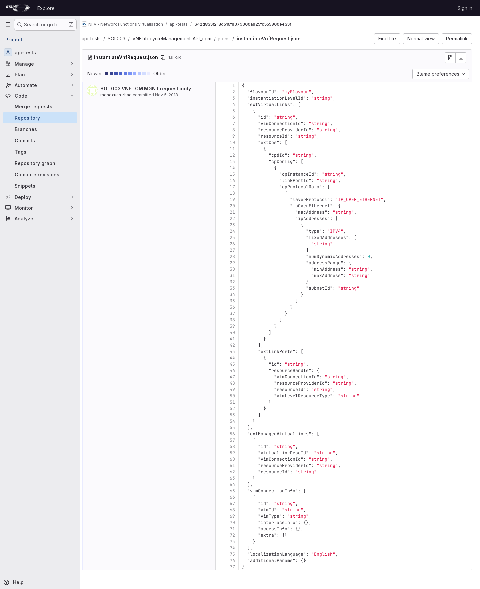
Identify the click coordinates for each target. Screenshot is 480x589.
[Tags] (40, 151)
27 (238, 250)
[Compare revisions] (40, 174)
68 (238, 510)
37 (238, 313)
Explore (46, 8)
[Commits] (40, 140)
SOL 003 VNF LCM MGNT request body (152, 88)
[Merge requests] (40, 106)
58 (238, 446)
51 (238, 402)
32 (238, 282)
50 (238, 396)
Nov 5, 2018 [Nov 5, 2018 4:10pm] (172, 94)
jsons (230, 38)
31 (238, 275)
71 (238, 529)
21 (238, 212)
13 (238, 161)
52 (238, 408)
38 (238, 320)
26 (238, 244)
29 (238, 263)
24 (238, 231)
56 (238, 434)
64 (238, 484)
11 (238, 149)
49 (238, 389)
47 (238, 377)
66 (238, 497)
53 (238, 415)
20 (238, 206)
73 (238, 541)
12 (238, 155)
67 (238, 503)
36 (238, 307)
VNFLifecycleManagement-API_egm (178, 38)
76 (238, 560)
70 (238, 522)
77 (238, 567)
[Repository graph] (40, 163)
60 (238, 459)
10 (238, 142)
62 (238, 472)
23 (238, 225)
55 (238, 427)
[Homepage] (18, 8)
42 (238, 345)
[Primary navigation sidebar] (8, 24)
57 (238, 440)
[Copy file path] (169, 58)
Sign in (465, 8)
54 (238, 421)
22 (238, 218)
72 (238, 535)
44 (238, 358)
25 (238, 237)
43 (238, 351)
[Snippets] (40, 185)
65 (238, 491)
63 (238, 478)
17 (238, 187)
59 (238, 453)
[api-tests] (40, 52)
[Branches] (40, 129)
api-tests (97, 38)
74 (238, 548)
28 (238, 256)
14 (238, 168)
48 (238, 383)
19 (238, 199)
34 (238, 294)
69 (238, 516)
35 (238, 301)
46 (238, 370)
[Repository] (40, 117)
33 (238, 288)
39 (238, 326)
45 (238, 364)
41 (238, 339)
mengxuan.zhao (122, 94)
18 (238, 193)
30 (238, 269)
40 (238, 332)
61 (238, 465)
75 (238, 554)
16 (238, 180)
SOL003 (123, 38)
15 (238, 174)
